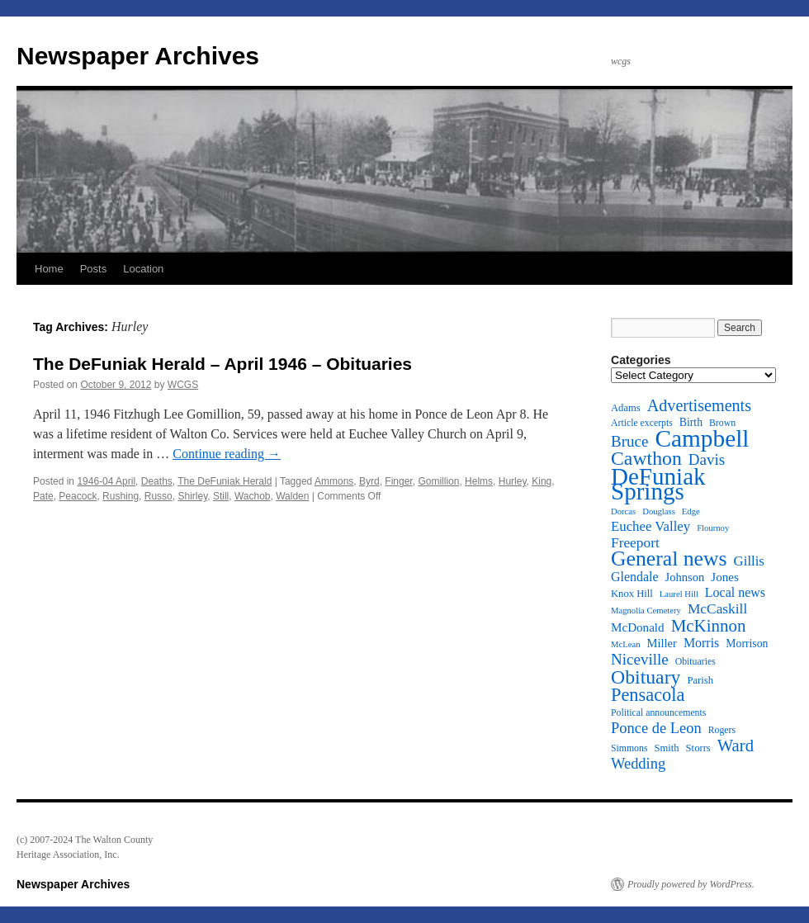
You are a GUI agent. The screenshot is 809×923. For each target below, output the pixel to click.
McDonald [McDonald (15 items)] (638, 627)
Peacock (78, 496)
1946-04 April (106, 481)
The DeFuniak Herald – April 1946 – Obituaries (222, 363)
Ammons (334, 481)
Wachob (252, 496)
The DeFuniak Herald (224, 481)
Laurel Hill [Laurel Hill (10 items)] (679, 594)
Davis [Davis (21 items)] (706, 459)
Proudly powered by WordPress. (691, 884)
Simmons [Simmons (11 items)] (629, 748)
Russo (158, 496)
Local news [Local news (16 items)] (735, 592)
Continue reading (227, 454)
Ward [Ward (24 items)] (735, 745)
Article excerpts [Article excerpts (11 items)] (642, 423)
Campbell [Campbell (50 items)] (702, 438)
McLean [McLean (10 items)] (626, 644)
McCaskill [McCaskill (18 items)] (717, 609)
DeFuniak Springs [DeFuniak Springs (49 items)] (658, 484)
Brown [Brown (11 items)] (722, 423)
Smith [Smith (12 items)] (666, 748)
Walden (292, 496)
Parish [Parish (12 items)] (700, 680)
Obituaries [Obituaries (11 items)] (695, 661)
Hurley (513, 481)
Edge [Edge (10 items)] (691, 511)
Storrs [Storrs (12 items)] (698, 748)
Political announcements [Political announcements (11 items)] (658, 713)
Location (143, 269)
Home (49, 269)
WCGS (183, 384)
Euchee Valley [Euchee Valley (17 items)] (650, 526)
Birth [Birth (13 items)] (691, 422)
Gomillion (438, 481)
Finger (398, 481)
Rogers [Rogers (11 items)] (722, 730)
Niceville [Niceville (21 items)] (640, 659)
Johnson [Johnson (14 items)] (685, 577)
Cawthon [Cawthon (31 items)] (646, 458)
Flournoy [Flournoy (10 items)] (713, 527)
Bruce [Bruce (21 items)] (629, 441)
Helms (479, 481)
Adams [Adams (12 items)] (626, 408)
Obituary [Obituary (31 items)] (645, 677)
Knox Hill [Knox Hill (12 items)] (632, 593)
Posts (93, 269)
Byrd (369, 481)
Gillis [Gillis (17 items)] (749, 561)
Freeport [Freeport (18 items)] (635, 543)
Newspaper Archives (138, 55)
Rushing (120, 496)
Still (221, 496)
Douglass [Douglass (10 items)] (658, 511)
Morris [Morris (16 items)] (701, 643)
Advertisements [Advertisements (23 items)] (699, 405)
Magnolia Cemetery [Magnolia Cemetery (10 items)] (646, 610)
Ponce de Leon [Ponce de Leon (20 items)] (656, 728)
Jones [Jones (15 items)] (725, 577)
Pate (43, 496)
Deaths (157, 481)
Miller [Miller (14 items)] (662, 643)
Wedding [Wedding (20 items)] (638, 763)
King (541, 481)
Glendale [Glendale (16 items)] (635, 577)
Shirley (192, 496)
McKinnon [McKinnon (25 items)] (708, 625)
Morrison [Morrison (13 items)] (747, 643)
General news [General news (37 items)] (669, 558)
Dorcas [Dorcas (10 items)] (623, 511)
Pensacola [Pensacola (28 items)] (647, 695)
